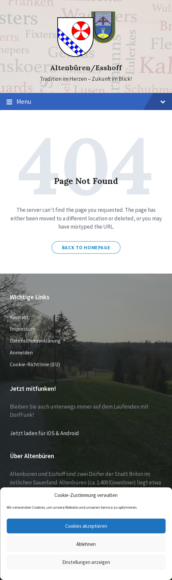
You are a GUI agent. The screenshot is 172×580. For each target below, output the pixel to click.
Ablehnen (86, 544)
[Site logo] (86, 56)
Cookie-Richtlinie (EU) (35, 364)
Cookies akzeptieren (86, 526)
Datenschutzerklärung (35, 340)
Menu (86, 102)
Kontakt (19, 317)
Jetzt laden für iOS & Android (44, 433)
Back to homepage (86, 247)
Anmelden (21, 352)
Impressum (22, 328)
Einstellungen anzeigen (86, 562)
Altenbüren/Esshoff (86, 67)
